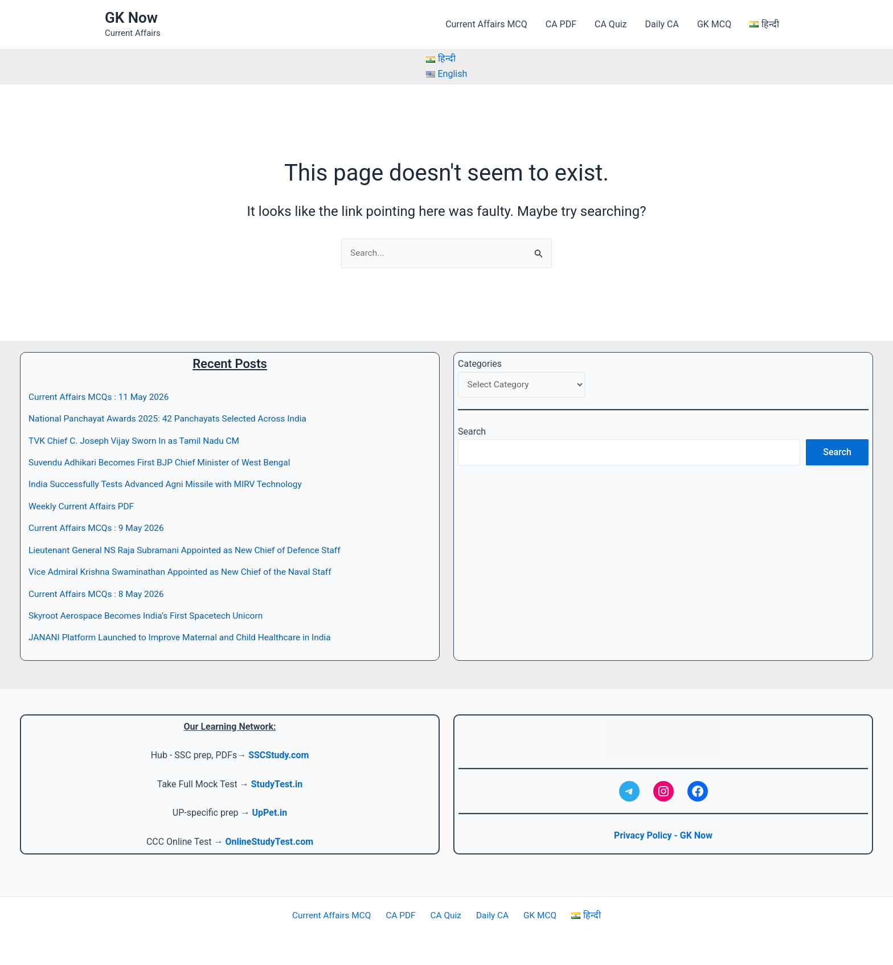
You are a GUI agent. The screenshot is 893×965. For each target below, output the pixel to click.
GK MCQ (714, 24)
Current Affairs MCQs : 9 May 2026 (98, 528)
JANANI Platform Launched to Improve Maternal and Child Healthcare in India (185, 637)
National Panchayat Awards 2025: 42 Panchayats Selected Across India (172, 419)
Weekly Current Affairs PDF (83, 506)
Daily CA (662, 24)
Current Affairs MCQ (486, 24)
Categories (480, 364)
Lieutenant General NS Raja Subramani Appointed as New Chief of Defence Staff (190, 550)
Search (472, 433)
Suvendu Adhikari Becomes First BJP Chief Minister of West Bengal (164, 462)
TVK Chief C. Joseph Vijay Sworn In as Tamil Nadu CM (137, 441)
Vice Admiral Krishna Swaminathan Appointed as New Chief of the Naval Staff (185, 572)
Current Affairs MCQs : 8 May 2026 (98, 593)
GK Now (131, 17)
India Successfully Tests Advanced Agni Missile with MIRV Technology (170, 484)
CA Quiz (610, 24)
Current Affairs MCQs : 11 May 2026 (101, 397)
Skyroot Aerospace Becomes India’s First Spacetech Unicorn (150, 616)
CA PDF (561, 24)
